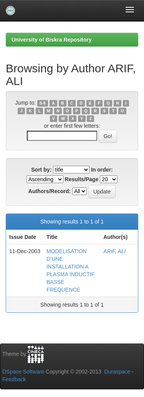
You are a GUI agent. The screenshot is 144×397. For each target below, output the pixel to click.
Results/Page (82, 179)
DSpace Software (23, 372)
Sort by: (41, 170)
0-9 (42, 103)
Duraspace (117, 372)
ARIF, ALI (114, 251)
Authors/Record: (49, 191)
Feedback (14, 379)
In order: (102, 170)
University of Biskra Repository (52, 40)
